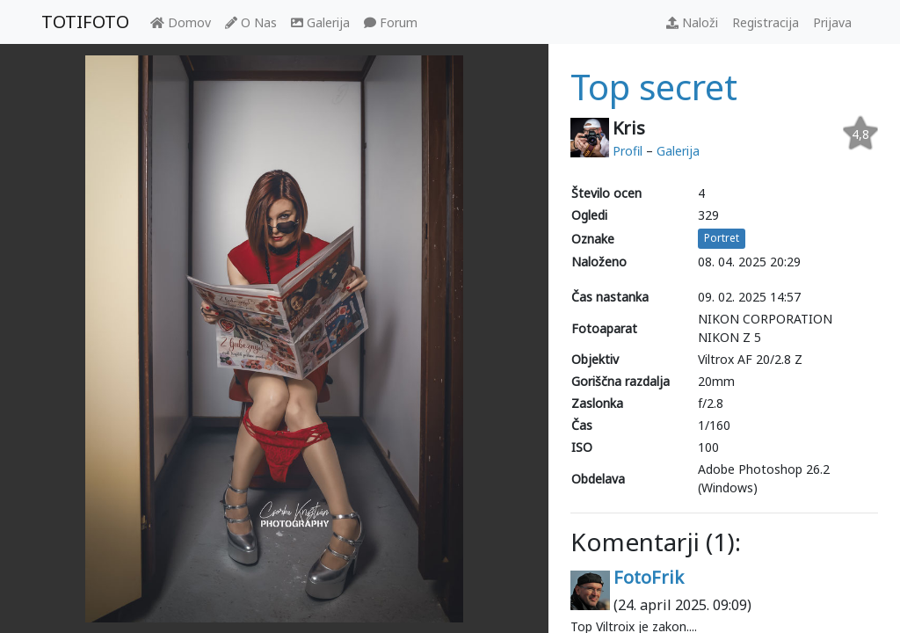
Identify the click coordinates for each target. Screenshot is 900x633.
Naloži (692, 22)
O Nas (251, 22)
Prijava (832, 22)
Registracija (765, 22)
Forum (390, 22)
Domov (180, 22)
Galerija (320, 22)
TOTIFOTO (85, 21)
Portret (721, 237)
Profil (627, 150)
